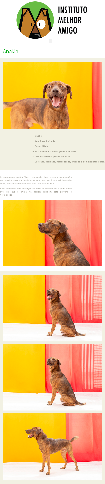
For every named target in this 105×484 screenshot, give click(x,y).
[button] (50, 41)
